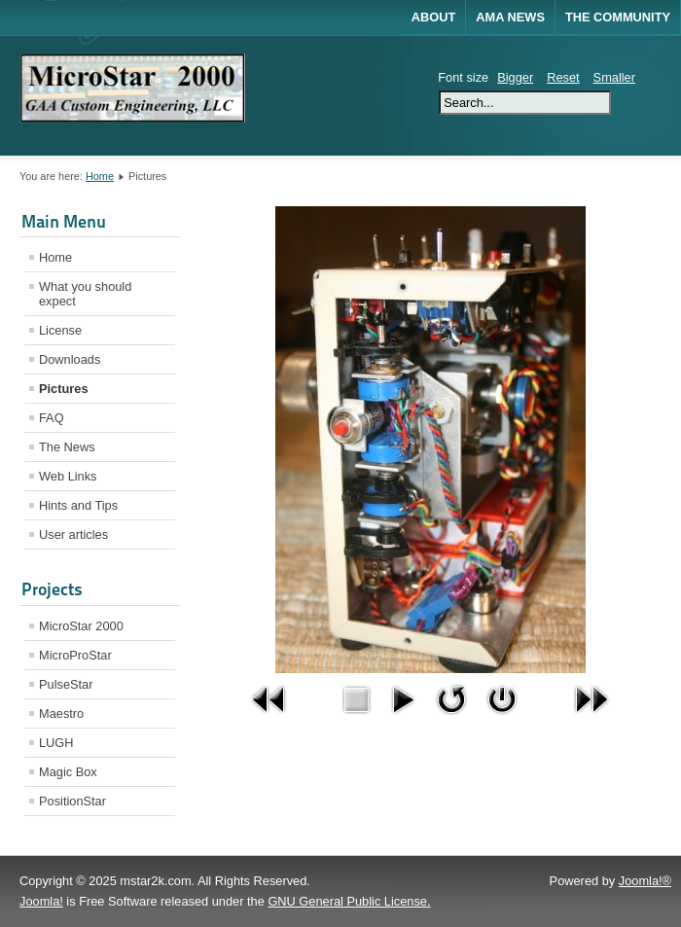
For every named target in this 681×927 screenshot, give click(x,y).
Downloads (69, 359)
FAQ (51, 417)
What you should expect (85, 293)
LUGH (56, 742)
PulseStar (65, 684)
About (434, 17)
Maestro (61, 713)
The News (67, 447)
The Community (617, 17)
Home (100, 176)
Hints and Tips (78, 505)
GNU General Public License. (349, 901)
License (60, 330)
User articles (73, 534)
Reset (563, 77)
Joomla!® (645, 881)
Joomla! (41, 901)
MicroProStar (75, 655)
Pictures (64, 388)
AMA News (510, 17)
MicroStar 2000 (81, 626)
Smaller (614, 77)
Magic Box (68, 772)
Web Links (68, 476)
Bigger (515, 77)
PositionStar (72, 801)
